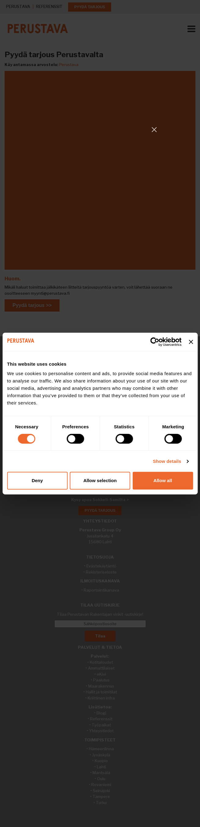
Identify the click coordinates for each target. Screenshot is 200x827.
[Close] (154, 129)
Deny (37, 480)
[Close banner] (191, 342)
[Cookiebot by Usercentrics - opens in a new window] (155, 341)
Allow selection (100, 480)
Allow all (163, 480)
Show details (167, 461)
